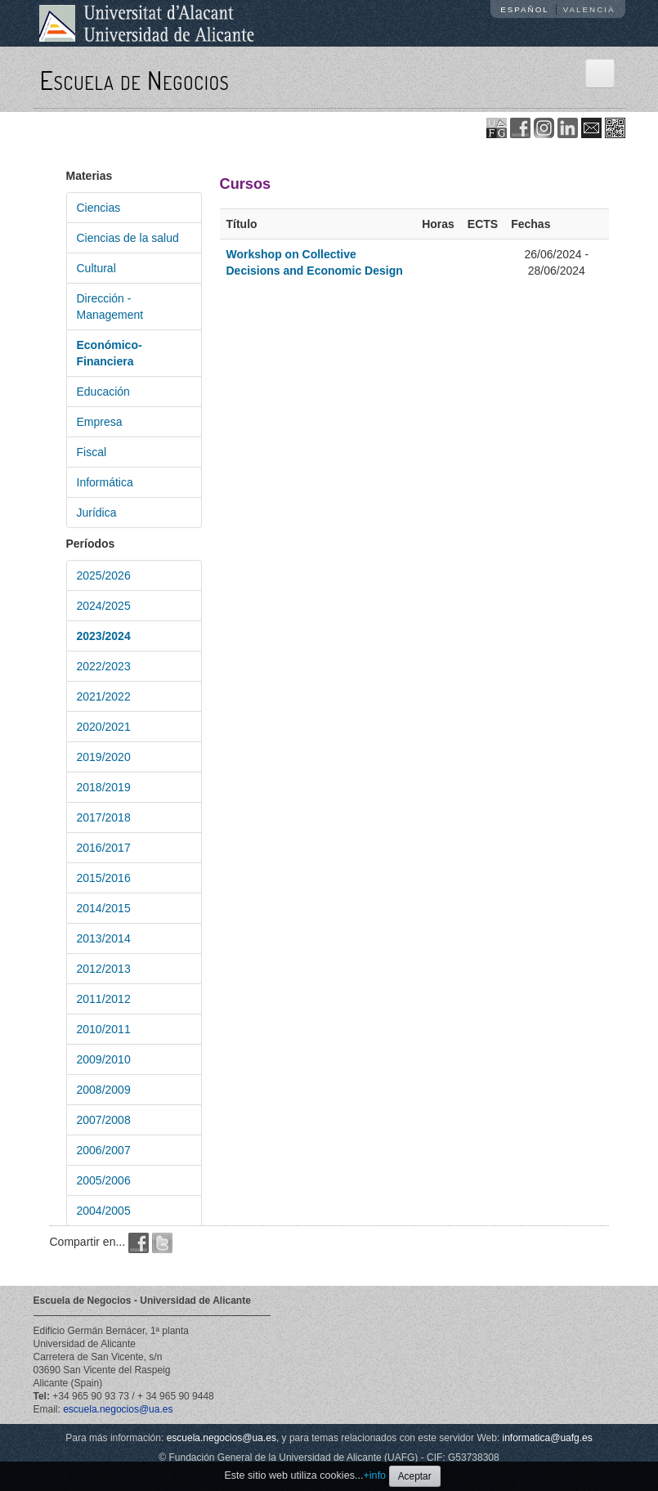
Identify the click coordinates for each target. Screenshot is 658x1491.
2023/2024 (104, 636)
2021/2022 (104, 696)
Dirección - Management (110, 306)
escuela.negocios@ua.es (117, 1409)
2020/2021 (104, 726)
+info (374, 1475)
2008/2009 (104, 1089)
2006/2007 (104, 1150)
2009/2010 (104, 1059)
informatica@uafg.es (548, 1438)
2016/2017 (104, 847)
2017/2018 (104, 817)
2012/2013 (104, 968)
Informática (105, 482)
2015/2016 (104, 877)
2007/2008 (104, 1119)
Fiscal (92, 452)
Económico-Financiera (109, 353)
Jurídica (97, 512)
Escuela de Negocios (135, 79)
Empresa (100, 421)
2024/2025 (104, 605)
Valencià (589, 9)
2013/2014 (104, 938)
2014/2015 (104, 908)
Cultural (96, 268)
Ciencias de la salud (128, 237)
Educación (103, 391)
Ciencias (99, 207)
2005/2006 (104, 1180)
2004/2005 (104, 1210)
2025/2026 (104, 575)
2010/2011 (104, 1029)
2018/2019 (104, 787)
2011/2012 (104, 998)
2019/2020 (104, 756)
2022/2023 (104, 666)
